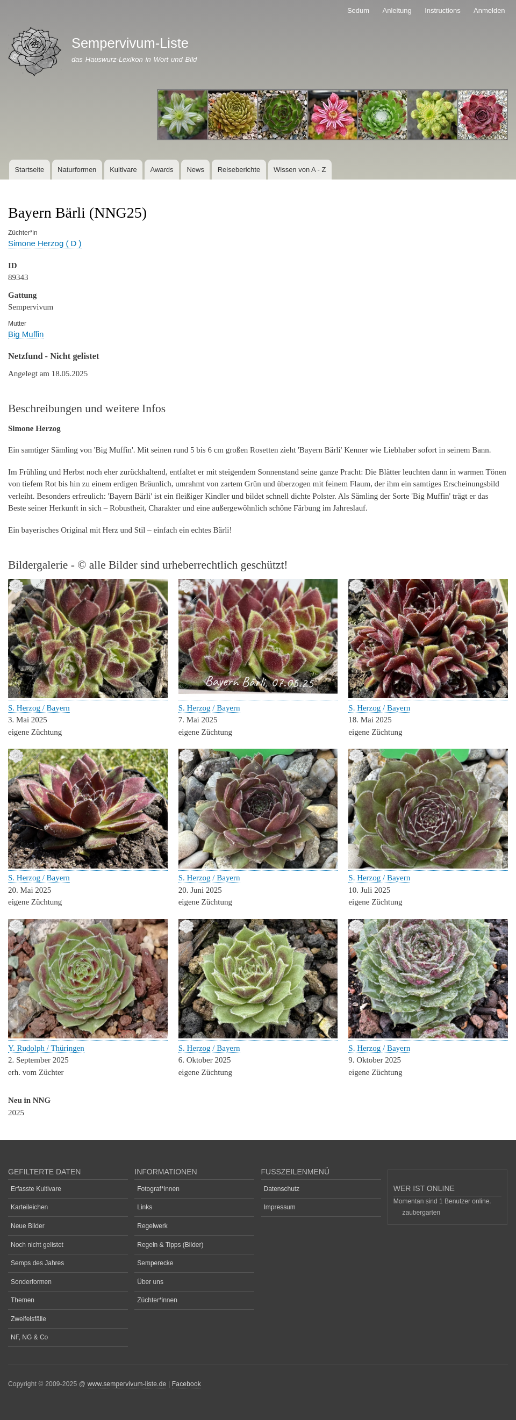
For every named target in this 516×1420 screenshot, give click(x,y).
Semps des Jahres (37, 1263)
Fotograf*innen (158, 1189)
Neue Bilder (28, 1226)
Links (144, 1207)
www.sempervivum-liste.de (127, 1384)
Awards (161, 170)
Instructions (442, 10)
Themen (22, 1300)
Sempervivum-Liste (130, 43)
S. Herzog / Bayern (39, 708)
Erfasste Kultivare (36, 1189)
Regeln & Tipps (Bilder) (170, 1245)
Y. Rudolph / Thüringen (46, 1048)
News (195, 170)
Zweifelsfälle (28, 1319)
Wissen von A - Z (300, 170)
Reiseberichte (239, 170)
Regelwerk (152, 1226)
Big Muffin (26, 334)
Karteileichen (29, 1207)
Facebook (186, 1384)
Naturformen (77, 170)
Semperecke (155, 1263)
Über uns (150, 1282)
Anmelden (489, 10)
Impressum (280, 1207)
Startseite (29, 170)
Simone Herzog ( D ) (45, 243)
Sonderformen (31, 1282)
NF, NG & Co (29, 1337)
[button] (88, 695)
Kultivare (123, 170)
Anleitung (397, 10)
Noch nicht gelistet (37, 1245)
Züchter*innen (157, 1300)
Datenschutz (282, 1189)
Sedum (358, 10)
